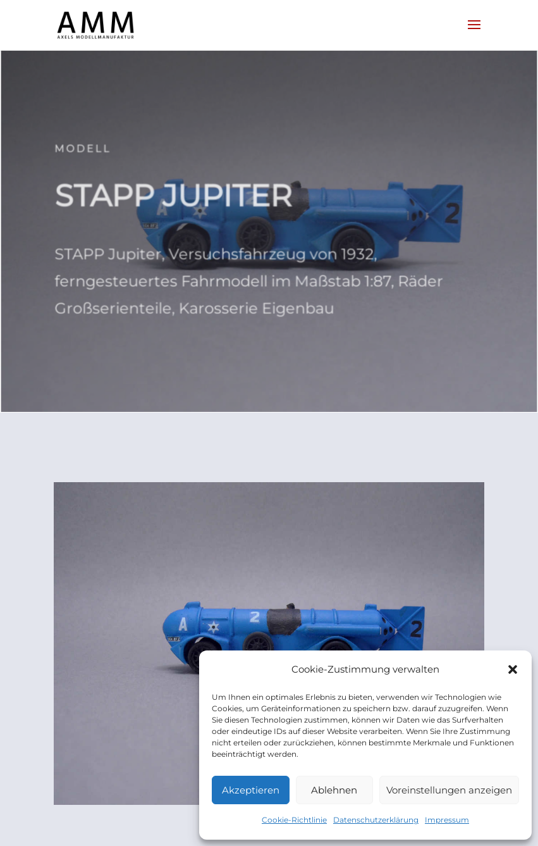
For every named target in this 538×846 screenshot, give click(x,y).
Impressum (447, 819)
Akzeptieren (250, 790)
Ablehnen (334, 790)
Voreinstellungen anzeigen (449, 790)
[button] (512, 669)
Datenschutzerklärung (376, 819)
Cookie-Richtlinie (294, 819)
